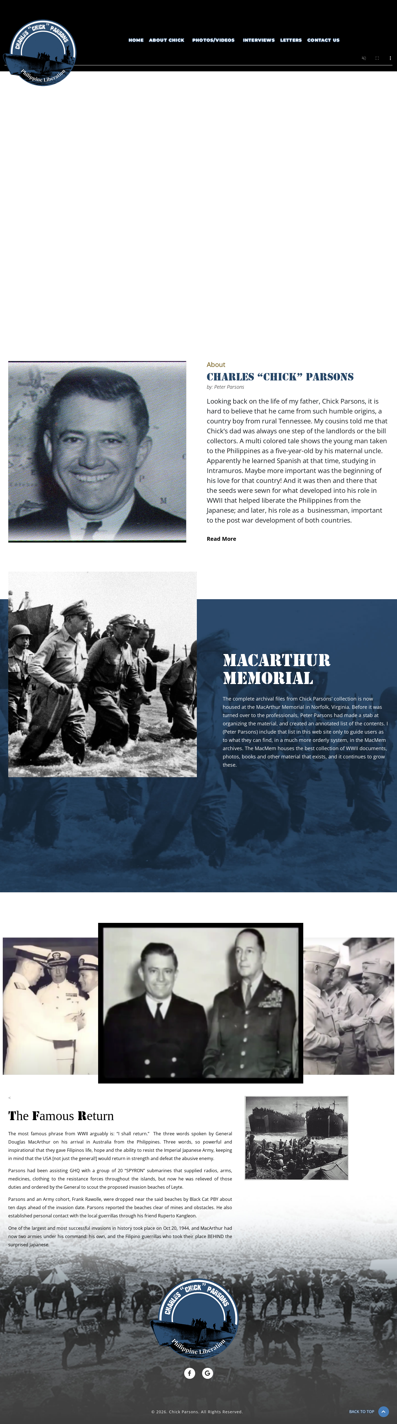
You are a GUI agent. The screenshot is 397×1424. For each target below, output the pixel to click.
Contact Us (323, 40)
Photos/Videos (213, 40)
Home (136, 40)
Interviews (259, 40)
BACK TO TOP (361, 1411)
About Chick (166, 40)
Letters (291, 40)
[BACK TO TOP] (383, 1411)
